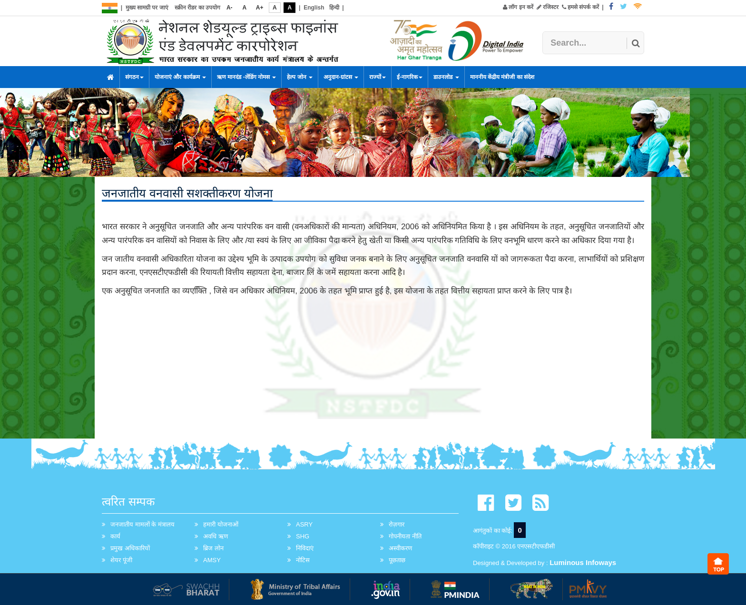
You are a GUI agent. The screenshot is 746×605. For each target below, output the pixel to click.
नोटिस (303, 560)
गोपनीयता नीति (405, 536)
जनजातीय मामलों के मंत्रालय (142, 524)
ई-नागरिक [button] (409, 77)
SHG (302, 536)
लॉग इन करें (518, 7)
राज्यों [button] (377, 77)
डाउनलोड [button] (446, 77)
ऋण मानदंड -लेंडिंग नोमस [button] (246, 77)
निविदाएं (305, 548)
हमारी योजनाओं (220, 524)
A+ (260, 7)
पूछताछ (397, 560)
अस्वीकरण (400, 548)
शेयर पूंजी (121, 560)
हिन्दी (334, 7)
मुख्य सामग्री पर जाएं (147, 7)
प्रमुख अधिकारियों (130, 548)
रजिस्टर (548, 7)
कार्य (115, 536)
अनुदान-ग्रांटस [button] (341, 77)
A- (229, 7)
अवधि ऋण (215, 536)
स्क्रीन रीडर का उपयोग (197, 7)
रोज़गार (396, 524)
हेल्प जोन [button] (300, 77)
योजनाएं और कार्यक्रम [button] (180, 77)
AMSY (212, 560)
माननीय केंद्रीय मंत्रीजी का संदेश (502, 77)
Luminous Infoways (583, 562)
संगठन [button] (134, 77)
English (314, 7)
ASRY (304, 524)
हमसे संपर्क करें (580, 7)
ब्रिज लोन (213, 548)
